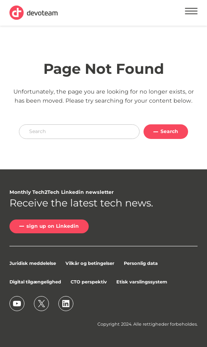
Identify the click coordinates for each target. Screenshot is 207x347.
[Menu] (191, 12)
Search (169, 131)
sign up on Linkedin (52, 226)
